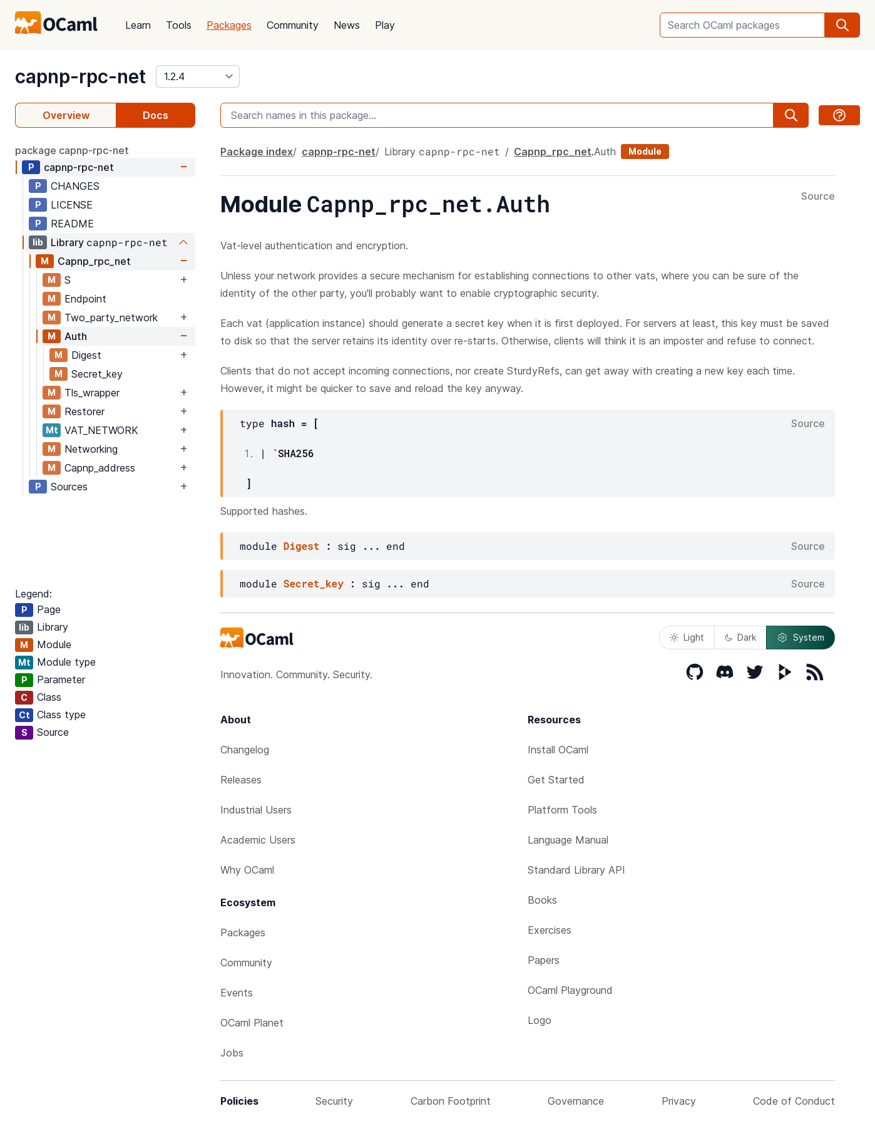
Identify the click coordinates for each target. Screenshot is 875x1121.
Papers (544, 960)
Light (687, 637)
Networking (91, 449)
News (347, 25)
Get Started (556, 779)
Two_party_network (111, 317)
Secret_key (97, 374)
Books (542, 900)
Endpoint (85, 298)
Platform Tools (562, 809)
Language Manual (568, 840)
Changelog (244, 749)
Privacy (679, 1101)
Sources (69, 486)
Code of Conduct (794, 1101)
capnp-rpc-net (80, 76)
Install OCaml (558, 749)
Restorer (84, 411)
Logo (539, 1020)
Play (385, 25)
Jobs (231, 1052)
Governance (576, 1101)
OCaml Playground (570, 990)
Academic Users (257, 840)
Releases (241, 779)
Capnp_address (99, 468)
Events (236, 992)
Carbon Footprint (451, 1101)
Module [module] (645, 151)
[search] (842, 25)
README (72, 223)
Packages (229, 25)
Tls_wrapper (92, 392)
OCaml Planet (252, 1022)
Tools (179, 25)
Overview (66, 115)
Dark (740, 637)
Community (293, 25)
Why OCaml (247, 870)
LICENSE (72, 205)
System (800, 637)
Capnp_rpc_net (94, 261)
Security (334, 1101)
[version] (198, 76)
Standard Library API (576, 870)
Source (818, 196)
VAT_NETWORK (101, 430)
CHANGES (75, 186)
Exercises (549, 930)
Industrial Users (256, 809)
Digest (86, 355)
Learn (138, 25)
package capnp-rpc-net (72, 150)
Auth (75, 336)
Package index (256, 151)
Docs (155, 115)
